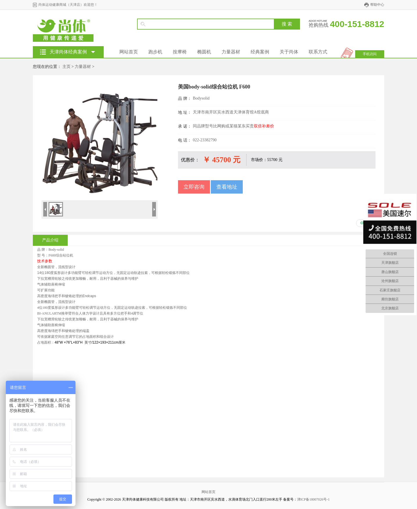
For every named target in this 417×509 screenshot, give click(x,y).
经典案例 (260, 51)
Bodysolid (201, 98)
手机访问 (370, 54)
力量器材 (231, 51)
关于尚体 (289, 51)
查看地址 (226, 187)
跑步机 (155, 51)
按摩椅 (180, 51)
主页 (66, 66)
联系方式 (318, 51)
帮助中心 (377, 5)
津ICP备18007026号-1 (313, 499)
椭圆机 (204, 51)
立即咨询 (194, 187)
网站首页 (128, 51)
